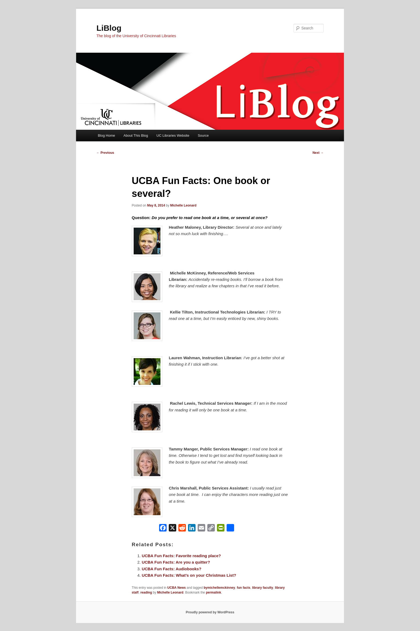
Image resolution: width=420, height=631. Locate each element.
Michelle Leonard (183, 205)
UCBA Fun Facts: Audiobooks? (171, 569)
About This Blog (135, 135)
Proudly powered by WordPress (210, 612)
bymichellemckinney (219, 588)
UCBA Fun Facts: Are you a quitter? (176, 562)
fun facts (243, 588)
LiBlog (108, 28)
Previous (105, 153)
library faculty (262, 588)
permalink (213, 592)
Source (203, 135)
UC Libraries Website (172, 135)
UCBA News (176, 588)
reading (146, 592)
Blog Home (106, 135)
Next (318, 153)
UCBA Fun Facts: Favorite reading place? (181, 555)
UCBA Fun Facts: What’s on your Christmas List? (189, 575)
